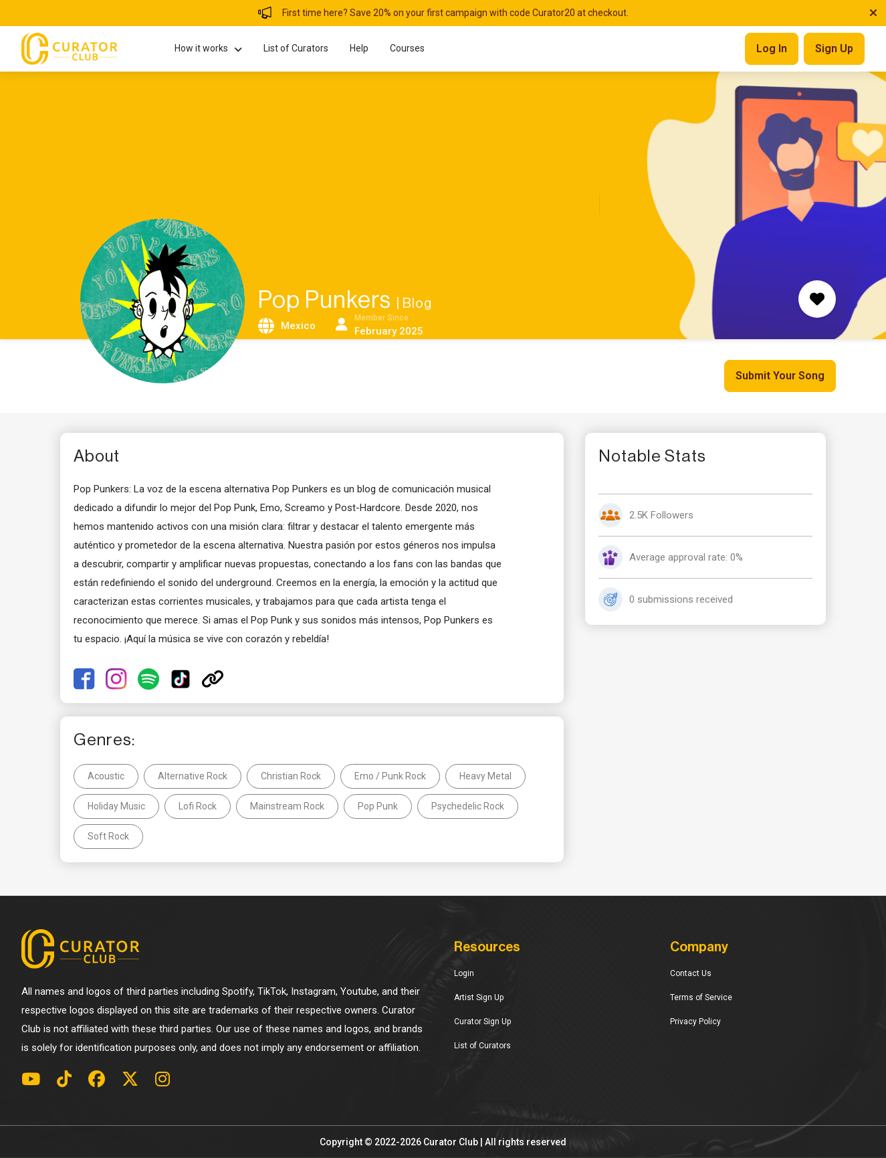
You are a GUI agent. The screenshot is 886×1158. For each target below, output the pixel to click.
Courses (407, 48)
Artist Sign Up (479, 997)
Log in (771, 48)
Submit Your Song (780, 375)
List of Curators (295, 48)
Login (464, 973)
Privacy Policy (695, 1021)
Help (359, 48)
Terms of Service (701, 997)
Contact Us (690, 973)
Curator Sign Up (482, 1021)
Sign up (834, 48)
